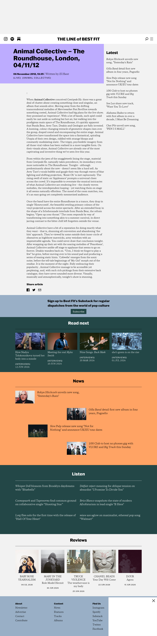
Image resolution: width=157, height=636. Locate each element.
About (18, 603)
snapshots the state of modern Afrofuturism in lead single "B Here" (106, 502)
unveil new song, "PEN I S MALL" (121, 127)
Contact (19, 616)
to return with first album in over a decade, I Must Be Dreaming (122, 116)
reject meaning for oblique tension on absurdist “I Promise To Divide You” (107, 488)
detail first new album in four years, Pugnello (122, 70)
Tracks (58, 616)
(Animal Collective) (36, 78)
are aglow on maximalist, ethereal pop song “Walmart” (110, 517)
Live (17, 77)
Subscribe (78, 311)
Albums (58, 620)
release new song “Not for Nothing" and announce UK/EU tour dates (122, 81)
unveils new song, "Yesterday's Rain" (122, 61)
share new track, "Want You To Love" (120, 105)
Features (59, 612)
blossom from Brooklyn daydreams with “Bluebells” (44, 488)
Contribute (21, 620)
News (57, 608)
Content (58, 603)
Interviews (22, 364)
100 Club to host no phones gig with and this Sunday (122, 94)
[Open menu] (151, 39)
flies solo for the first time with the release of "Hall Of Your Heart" (45, 517)
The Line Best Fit (78, 39)
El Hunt (64, 74)
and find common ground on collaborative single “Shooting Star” (45, 502)
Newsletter (21, 608)
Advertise (20, 612)
